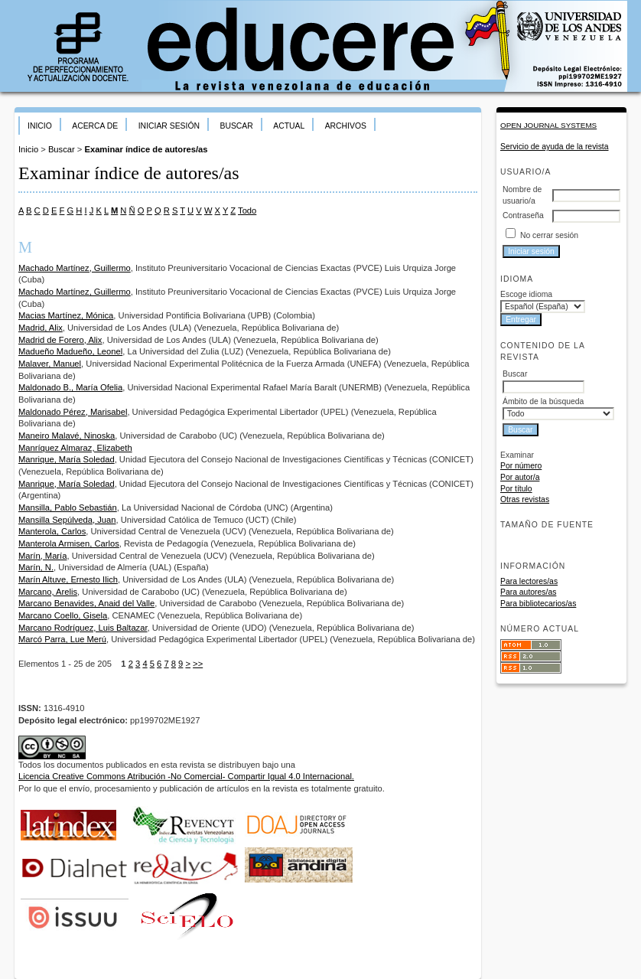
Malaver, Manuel (49, 363)
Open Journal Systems (548, 125)
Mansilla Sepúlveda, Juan (67, 519)
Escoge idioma (526, 294)
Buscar (236, 126)
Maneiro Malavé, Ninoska (66, 435)
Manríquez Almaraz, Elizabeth (75, 447)
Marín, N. (36, 567)
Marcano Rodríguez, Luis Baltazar (83, 627)
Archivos (345, 126)
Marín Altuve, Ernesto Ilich (68, 579)
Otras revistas (524, 499)
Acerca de (95, 126)
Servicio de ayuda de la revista (554, 146)
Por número (521, 466)
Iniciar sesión (169, 126)
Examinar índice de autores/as (145, 149)
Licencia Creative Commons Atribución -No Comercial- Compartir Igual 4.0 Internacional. (186, 776)
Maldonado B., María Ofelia (70, 387)
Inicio (40, 126)
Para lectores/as (529, 581)
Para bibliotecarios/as (538, 603)
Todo (247, 210)
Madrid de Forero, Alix (60, 339)
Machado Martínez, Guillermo (74, 267)
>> (198, 663)
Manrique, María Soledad (66, 459)
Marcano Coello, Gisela (62, 615)
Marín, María (42, 555)
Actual (288, 126)
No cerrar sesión (549, 235)
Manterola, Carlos (52, 531)
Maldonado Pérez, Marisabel (72, 411)
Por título (516, 489)
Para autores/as (528, 592)
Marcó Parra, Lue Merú (62, 639)
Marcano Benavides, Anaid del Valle (86, 603)
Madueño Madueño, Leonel (70, 351)
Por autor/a (519, 477)
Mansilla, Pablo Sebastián (67, 507)
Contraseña (523, 215)
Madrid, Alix (40, 327)
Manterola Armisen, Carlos (68, 543)
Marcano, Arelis (47, 591)
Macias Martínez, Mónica (65, 315)
